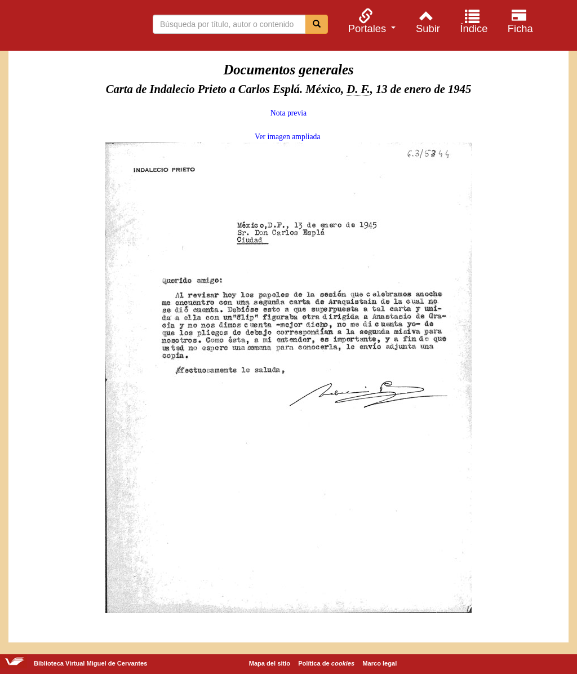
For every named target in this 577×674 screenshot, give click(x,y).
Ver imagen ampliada (288, 136)
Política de (326, 663)
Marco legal (379, 663)
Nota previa (288, 113)
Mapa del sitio (269, 663)
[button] (370, 21)
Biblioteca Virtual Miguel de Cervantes (67, 27)
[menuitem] (370, 21)
